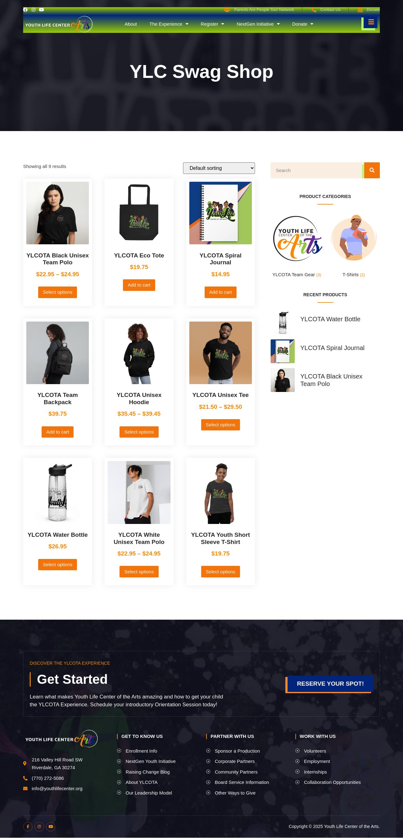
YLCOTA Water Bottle (330, 319)
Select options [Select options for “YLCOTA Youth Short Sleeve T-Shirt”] (220, 571)
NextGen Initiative (258, 24)
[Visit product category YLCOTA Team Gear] (297, 246)
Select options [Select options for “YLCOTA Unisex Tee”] (220, 424)
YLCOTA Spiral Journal (332, 347)
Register (212, 24)
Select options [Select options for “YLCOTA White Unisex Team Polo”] (139, 571)
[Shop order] (219, 168)
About (131, 24)
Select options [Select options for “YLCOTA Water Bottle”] (57, 564)
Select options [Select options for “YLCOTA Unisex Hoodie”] (139, 431)
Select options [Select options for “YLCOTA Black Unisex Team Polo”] (57, 292)
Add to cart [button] (139, 284)
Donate (302, 24)
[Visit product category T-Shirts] (354, 246)
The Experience (168, 24)
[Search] (372, 170)
